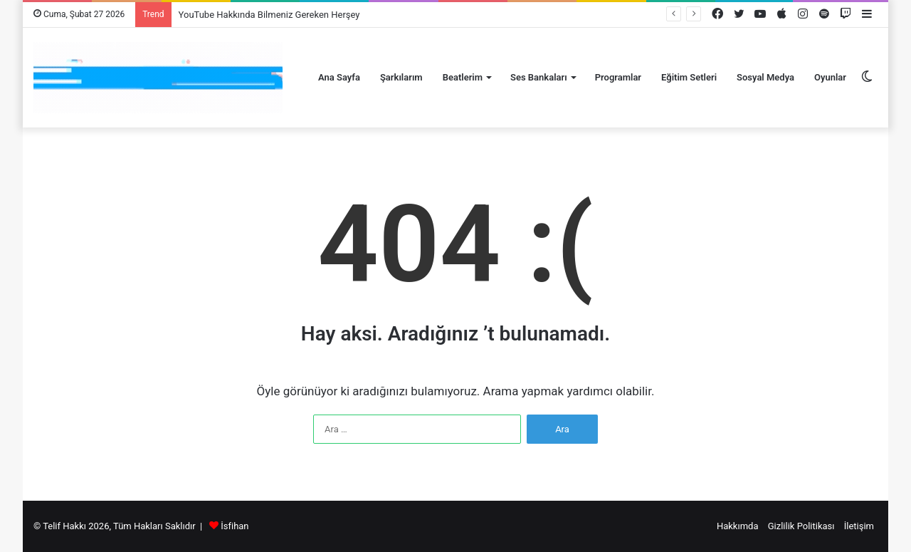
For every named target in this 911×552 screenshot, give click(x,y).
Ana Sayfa (339, 77)
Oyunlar (830, 77)
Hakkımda (738, 526)
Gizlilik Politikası (801, 526)
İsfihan (234, 526)
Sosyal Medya (765, 77)
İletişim (859, 526)
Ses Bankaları (538, 77)
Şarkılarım (401, 77)
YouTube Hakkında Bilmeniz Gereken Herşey (269, 14)
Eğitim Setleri (689, 77)
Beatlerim (463, 77)
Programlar (618, 77)
